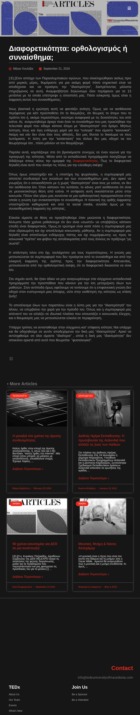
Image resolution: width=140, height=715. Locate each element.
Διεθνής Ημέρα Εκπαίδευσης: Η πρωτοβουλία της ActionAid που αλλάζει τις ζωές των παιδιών (101, 440)
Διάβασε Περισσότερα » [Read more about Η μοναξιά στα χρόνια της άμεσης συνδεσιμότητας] (27, 469)
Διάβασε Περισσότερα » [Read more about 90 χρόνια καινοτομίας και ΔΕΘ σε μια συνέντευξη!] (27, 577)
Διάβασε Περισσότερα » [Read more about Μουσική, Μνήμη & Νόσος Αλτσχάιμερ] (93, 574)
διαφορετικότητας (85, 161)
